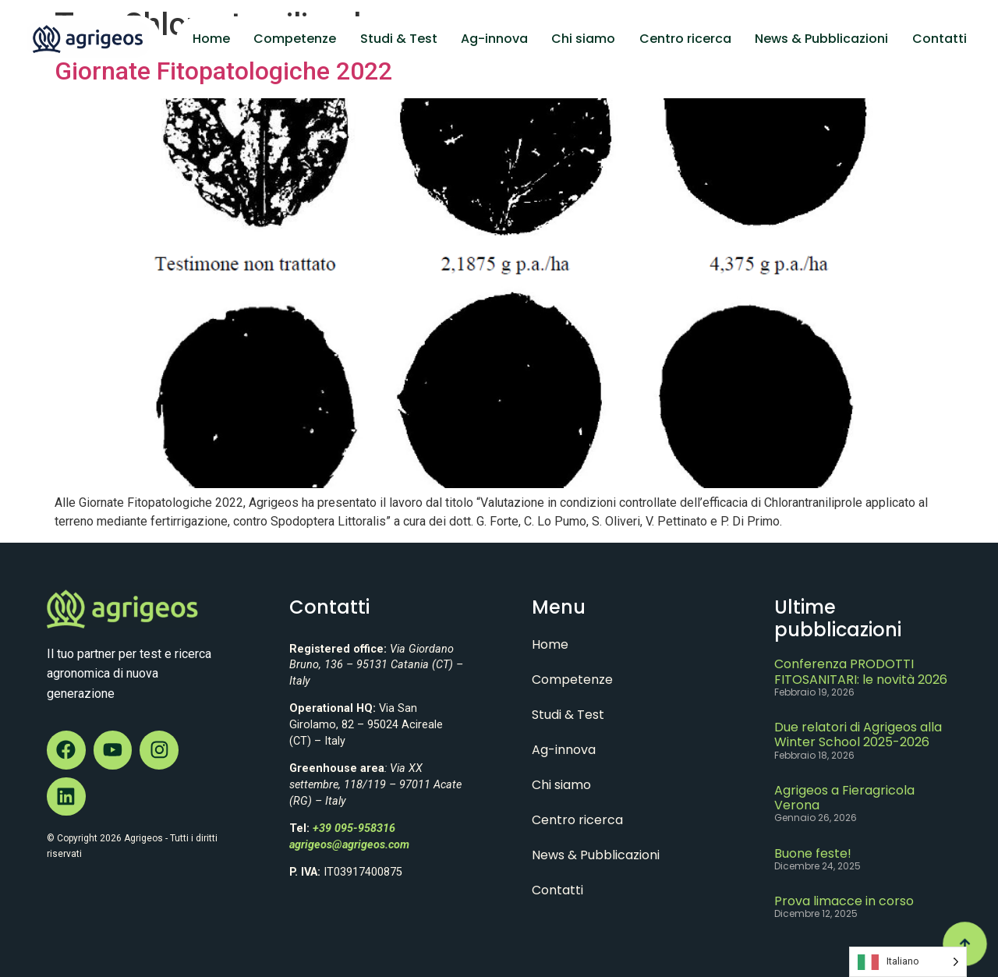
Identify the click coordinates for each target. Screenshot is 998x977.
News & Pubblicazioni (821, 39)
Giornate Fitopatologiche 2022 (223, 71)
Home (211, 39)
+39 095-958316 (354, 828)
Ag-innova (494, 39)
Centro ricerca (685, 39)
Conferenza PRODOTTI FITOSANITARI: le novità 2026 (860, 671)
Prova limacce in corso (844, 901)
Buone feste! (812, 853)
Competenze (294, 39)
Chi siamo (583, 39)
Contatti (939, 39)
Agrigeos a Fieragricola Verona (844, 797)
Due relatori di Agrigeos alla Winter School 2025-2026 (858, 734)
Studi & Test (398, 39)
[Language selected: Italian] (908, 962)
